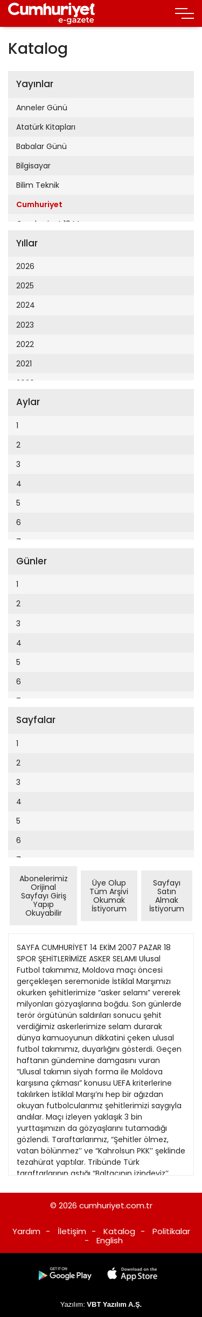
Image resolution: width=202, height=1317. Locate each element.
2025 (25, 285)
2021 (24, 363)
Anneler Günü (41, 107)
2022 (25, 344)
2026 (25, 266)
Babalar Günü (41, 146)
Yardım (26, 1231)
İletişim (72, 1231)
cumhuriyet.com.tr (115, 1205)
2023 (25, 325)
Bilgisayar (33, 165)
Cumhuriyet (39, 204)
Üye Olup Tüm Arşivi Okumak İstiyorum (108, 895)
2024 (25, 305)
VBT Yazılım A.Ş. (114, 1304)
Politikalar (171, 1231)
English (109, 1240)
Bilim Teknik (37, 185)
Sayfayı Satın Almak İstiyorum (166, 895)
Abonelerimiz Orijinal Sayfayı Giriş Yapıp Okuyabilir (43, 895)
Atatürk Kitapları (45, 127)
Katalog (119, 1231)
